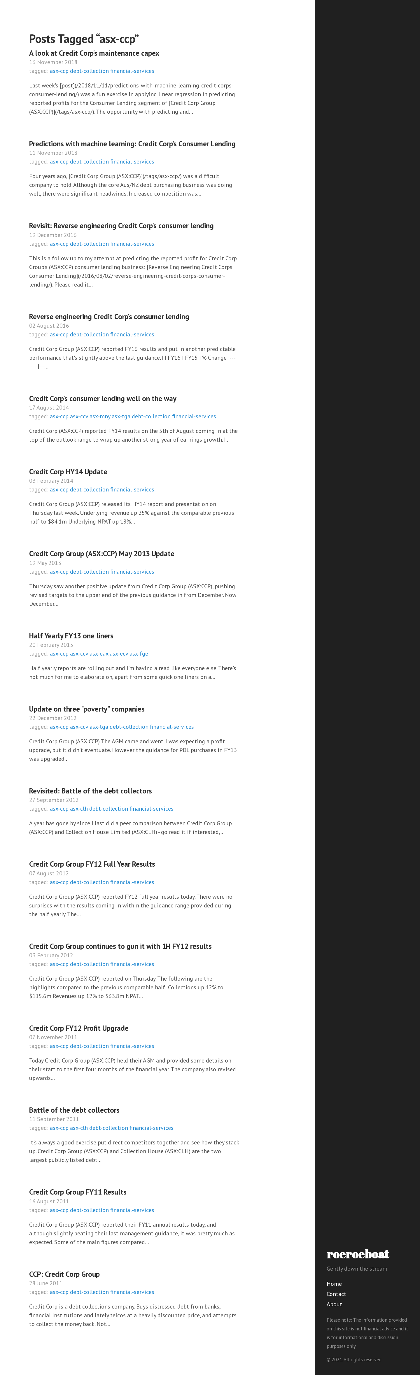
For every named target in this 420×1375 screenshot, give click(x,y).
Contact (336, 1294)
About (334, 1304)
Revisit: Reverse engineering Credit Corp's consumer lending (121, 225)
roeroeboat (358, 1254)
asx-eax (99, 653)
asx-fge (139, 653)
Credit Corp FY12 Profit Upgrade (79, 1028)
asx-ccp (59, 71)
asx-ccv (79, 416)
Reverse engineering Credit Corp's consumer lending (109, 316)
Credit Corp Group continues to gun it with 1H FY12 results (120, 946)
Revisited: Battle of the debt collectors (90, 791)
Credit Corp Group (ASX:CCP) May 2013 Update (101, 553)
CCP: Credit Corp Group (64, 1274)
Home (334, 1284)
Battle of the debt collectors (74, 1110)
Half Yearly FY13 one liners (71, 635)
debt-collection (89, 71)
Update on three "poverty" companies (87, 709)
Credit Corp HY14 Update (68, 471)
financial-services (132, 71)
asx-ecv (119, 653)
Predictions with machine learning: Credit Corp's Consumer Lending (132, 143)
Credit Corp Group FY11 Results (78, 1192)
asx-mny (100, 416)
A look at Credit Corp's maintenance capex (94, 53)
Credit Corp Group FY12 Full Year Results (92, 864)
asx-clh (79, 808)
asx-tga (121, 416)
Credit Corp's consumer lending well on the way (102, 398)
